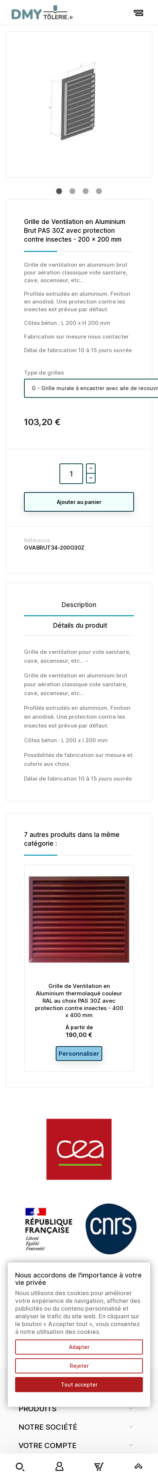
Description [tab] (79, 605)
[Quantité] (71, 473)
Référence (37, 540)
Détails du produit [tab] (80, 625)
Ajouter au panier (79, 502)
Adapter (79, 1347)
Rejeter (79, 1366)
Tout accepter (79, 1384)
